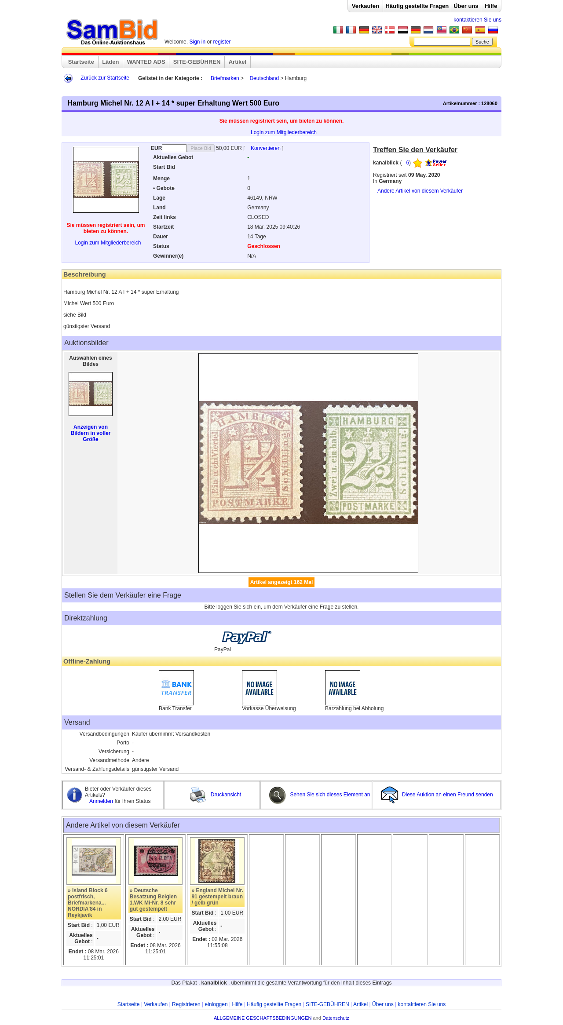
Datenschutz (335, 1018)
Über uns (465, 6)
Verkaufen (365, 6)
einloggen (216, 1004)
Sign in (197, 42)
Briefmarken (225, 78)
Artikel (237, 61)
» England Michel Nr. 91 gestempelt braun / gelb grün (217, 896)
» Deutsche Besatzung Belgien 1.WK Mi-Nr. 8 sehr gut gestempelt (153, 899)
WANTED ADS (146, 61)
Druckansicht (215, 795)
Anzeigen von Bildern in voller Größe (91, 433)
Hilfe (491, 6)
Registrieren (186, 1004)
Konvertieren (266, 148)
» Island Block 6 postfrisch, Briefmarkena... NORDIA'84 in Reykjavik (88, 902)
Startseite (81, 61)
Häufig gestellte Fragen (417, 6)
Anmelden (101, 801)
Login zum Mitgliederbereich (284, 132)
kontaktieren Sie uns (477, 20)
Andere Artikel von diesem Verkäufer (420, 191)
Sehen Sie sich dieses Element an (319, 795)
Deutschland (264, 78)
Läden (110, 61)
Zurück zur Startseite (104, 78)
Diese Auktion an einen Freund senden (437, 795)
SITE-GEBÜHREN (197, 61)
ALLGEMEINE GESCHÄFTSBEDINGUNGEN (263, 1018)
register (222, 42)
